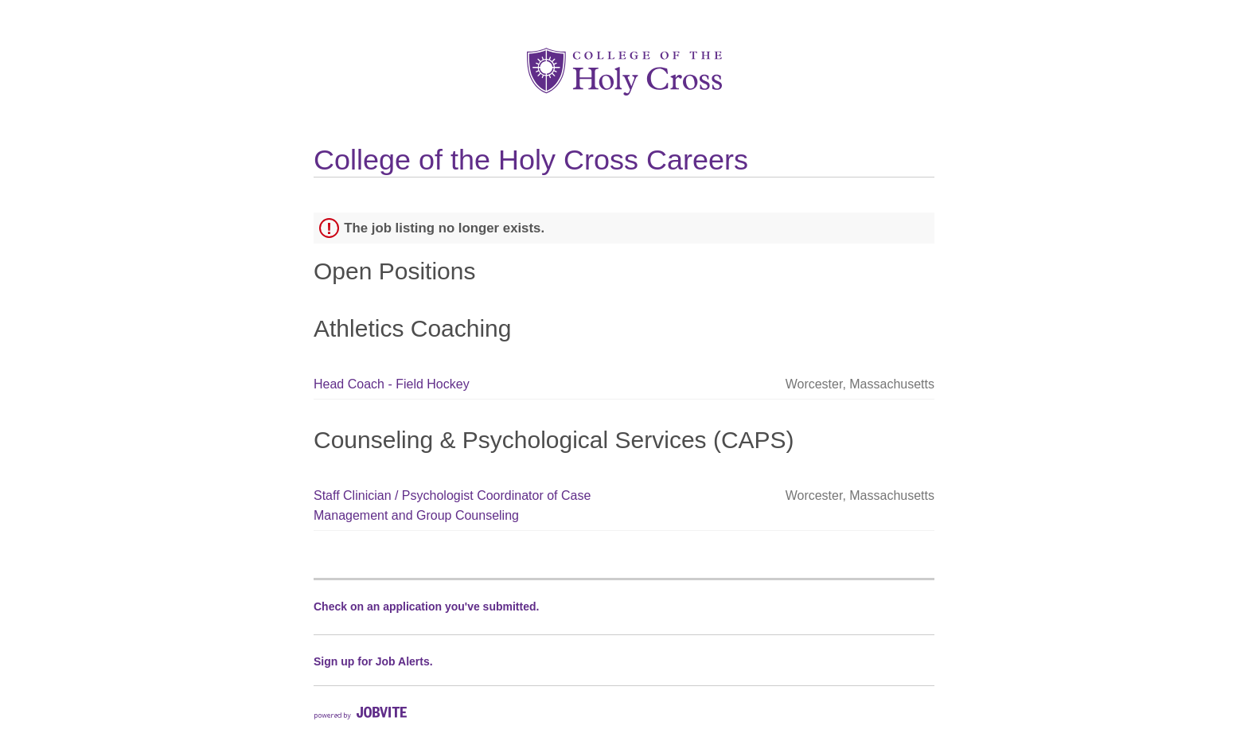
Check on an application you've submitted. (426, 606)
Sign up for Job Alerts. (373, 661)
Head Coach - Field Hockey (392, 384)
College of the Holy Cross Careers (531, 159)
